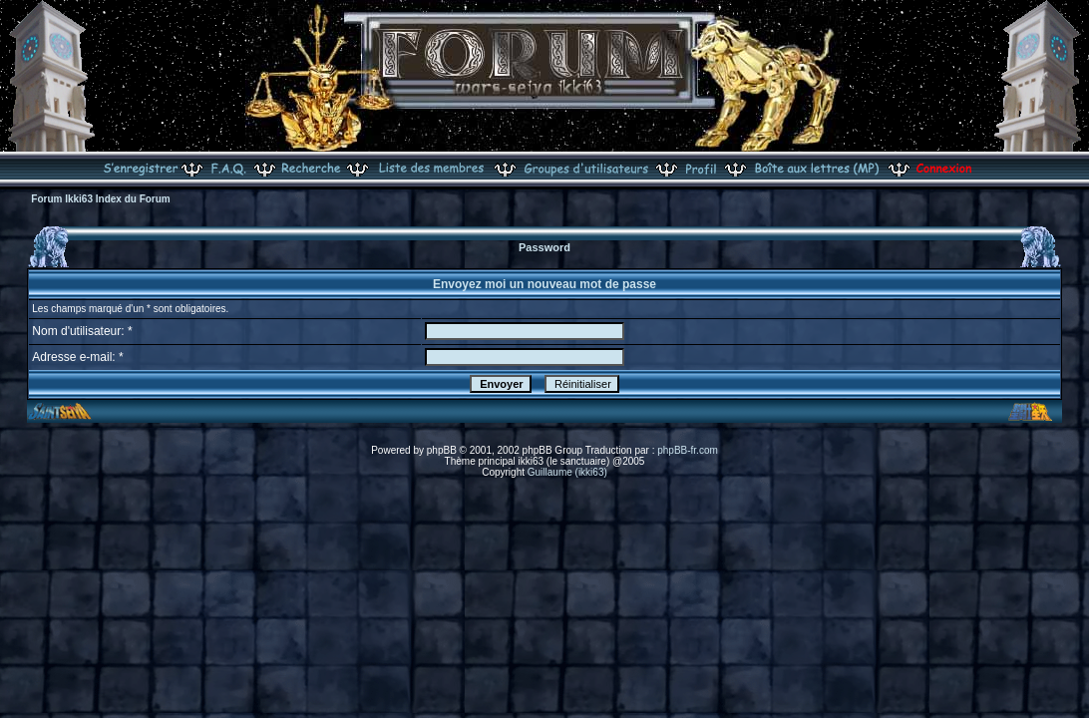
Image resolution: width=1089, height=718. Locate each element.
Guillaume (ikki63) (567, 472)
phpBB (442, 450)
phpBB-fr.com (687, 450)
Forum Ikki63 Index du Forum (100, 198)
